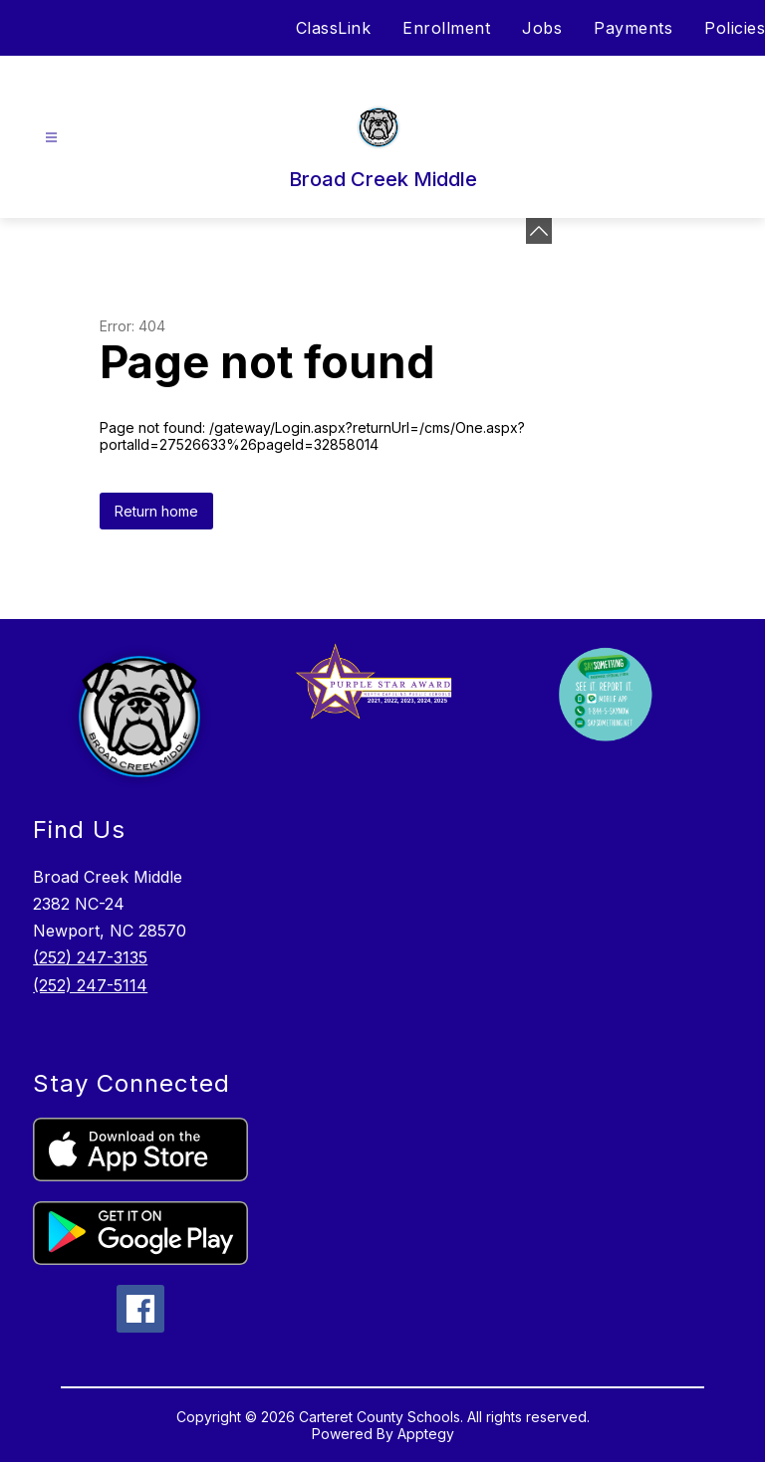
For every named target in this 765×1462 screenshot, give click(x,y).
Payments (633, 28)
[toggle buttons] (539, 231)
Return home (156, 511)
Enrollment (446, 28)
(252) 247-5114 (90, 985)
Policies (734, 28)
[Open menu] (51, 137)
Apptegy (425, 1433)
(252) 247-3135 (90, 957)
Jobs (542, 28)
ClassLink (334, 28)
